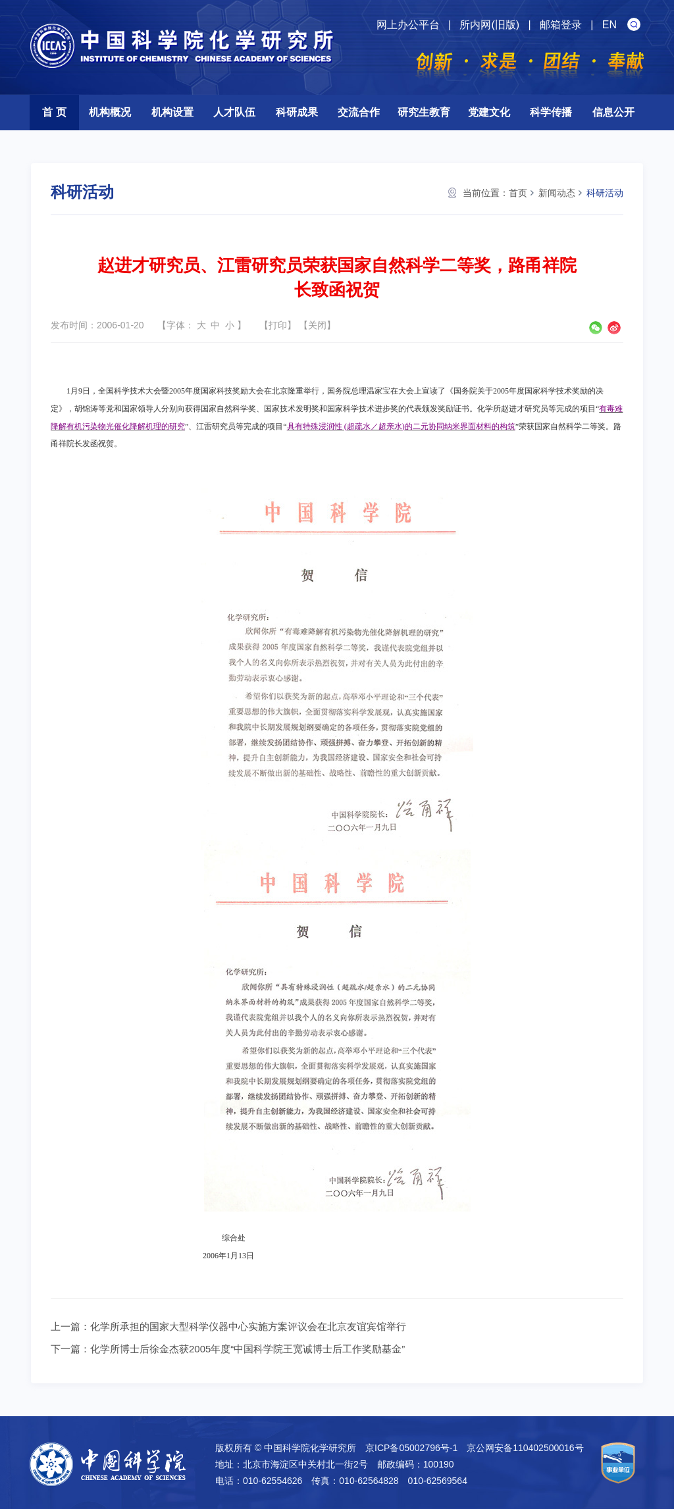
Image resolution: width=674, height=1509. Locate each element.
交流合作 (359, 112)
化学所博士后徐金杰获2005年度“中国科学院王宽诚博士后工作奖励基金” (247, 1348)
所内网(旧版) (489, 24)
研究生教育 (424, 112)
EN (609, 24)
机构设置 (172, 112)
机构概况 (110, 112)
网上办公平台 (408, 24)
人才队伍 (234, 112)
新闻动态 (556, 193)
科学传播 (551, 112)
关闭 (317, 325)
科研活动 (604, 193)
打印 (278, 325)
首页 (518, 193)
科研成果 (297, 112)
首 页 (54, 112)
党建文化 (489, 112)
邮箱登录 (561, 24)
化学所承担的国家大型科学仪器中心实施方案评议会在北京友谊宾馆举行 (248, 1326)
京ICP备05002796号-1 (411, 1448)
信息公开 (613, 112)
